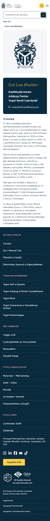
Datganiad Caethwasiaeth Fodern (16, 511)
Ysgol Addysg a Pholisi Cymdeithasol (23, 291)
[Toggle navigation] (47, 5)
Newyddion (9, 349)
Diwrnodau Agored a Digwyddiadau (22, 264)
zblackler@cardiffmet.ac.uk (23, 107)
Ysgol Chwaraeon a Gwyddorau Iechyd (20, 306)
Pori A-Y (7, 22)
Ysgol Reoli (9, 298)
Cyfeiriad (8, 430)
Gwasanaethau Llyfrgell (16, 403)
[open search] (41, 5)
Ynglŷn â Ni (9, 335)
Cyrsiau (7, 243)
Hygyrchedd (8, 501)
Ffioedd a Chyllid (12, 257)
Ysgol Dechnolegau (13, 315)
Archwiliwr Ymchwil (13, 396)
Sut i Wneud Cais (12, 250)
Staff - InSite (10, 383)
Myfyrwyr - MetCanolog (16, 376)
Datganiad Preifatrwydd (13, 506)
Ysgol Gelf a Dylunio (14, 284)
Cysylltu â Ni (14, 462)
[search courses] (43, 14)
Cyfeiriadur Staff (12, 423)
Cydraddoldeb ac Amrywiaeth (19, 342)
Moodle (7, 390)
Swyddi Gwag (10, 356)
